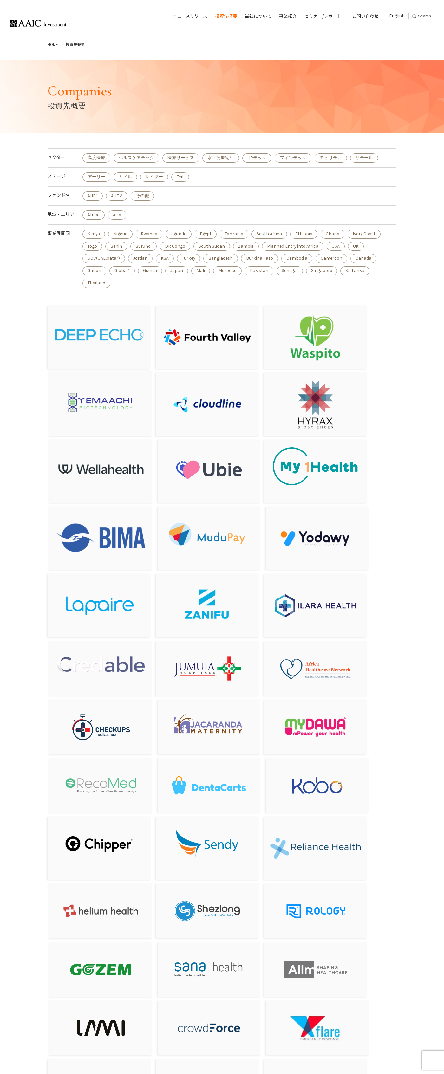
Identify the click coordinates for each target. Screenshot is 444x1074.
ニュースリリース (190, 16)
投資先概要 (226, 16)
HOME (53, 44)
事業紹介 (288, 16)
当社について (258, 16)
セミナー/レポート (323, 16)
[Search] (421, 16)
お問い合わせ (365, 16)
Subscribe (336, 1058)
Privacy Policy (50, 1063)
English (397, 15)
